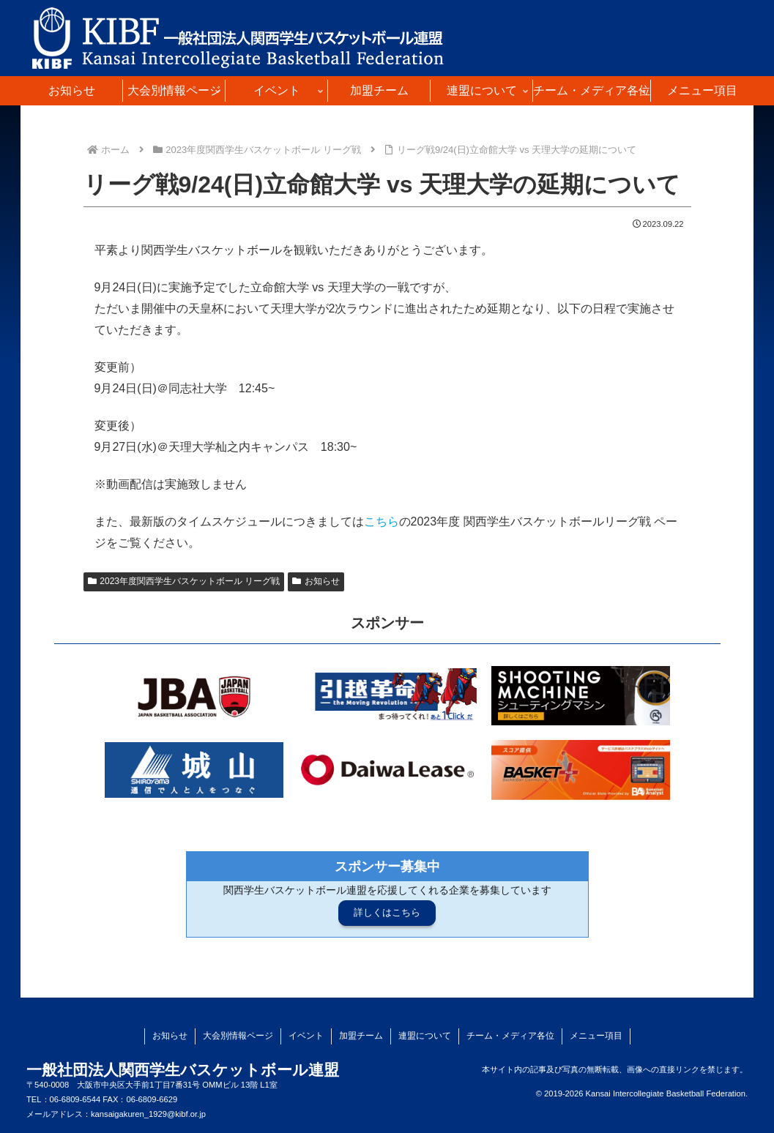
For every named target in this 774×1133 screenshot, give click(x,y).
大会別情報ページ (238, 1036)
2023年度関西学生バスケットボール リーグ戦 (184, 581)
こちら (381, 521)
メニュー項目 (596, 1036)
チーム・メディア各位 (510, 1036)
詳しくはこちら (387, 912)
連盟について (424, 1036)
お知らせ (316, 581)
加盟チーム (361, 1036)
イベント (306, 1036)
